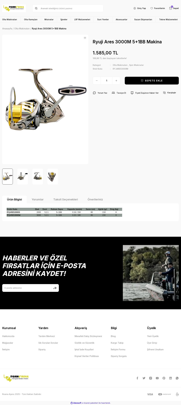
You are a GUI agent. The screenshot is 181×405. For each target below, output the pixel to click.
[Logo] (14, 8)
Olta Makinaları (120, 65)
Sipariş (42, 349)
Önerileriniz (95, 199)
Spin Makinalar (136, 65)
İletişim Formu (118, 349)
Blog (113, 336)
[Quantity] (106, 80)
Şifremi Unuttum (155, 349)
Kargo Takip (117, 342)
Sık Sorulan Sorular (48, 342)
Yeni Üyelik (153, 336)
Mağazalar (7, 342)
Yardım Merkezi (46, 336)
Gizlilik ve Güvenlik (84, 342)
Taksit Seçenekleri (65, 199)
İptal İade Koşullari (84, 349)
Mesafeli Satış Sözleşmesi (88, 336)
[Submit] (55, 288)
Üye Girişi (152, 342)
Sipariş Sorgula (119, 356)
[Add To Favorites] (85, 38)
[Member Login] (139, 8)
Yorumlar (38, 199)
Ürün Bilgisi (14, 199)
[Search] (67, 8)
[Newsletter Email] (30, 288)
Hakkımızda (8, 336)
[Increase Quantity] (116, 80)
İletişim (6, 349)
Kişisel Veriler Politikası (87, 356)
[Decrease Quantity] (97, 80)
